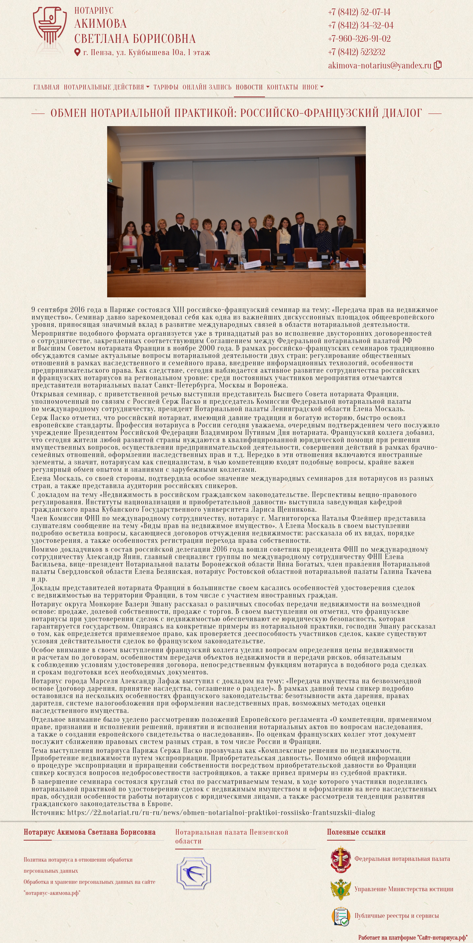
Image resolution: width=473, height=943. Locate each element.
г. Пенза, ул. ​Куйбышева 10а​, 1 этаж (142, 52)
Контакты (282, 87)
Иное (310, 87)
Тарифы (166, 87)
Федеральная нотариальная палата (390, 859)
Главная (46, 87)
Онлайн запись (207, 87)
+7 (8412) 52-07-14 (359, 12)
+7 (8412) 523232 (356, 52)
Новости (249, 87)
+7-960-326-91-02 (359, 39)
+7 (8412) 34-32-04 (361, 26)
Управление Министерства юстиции (392, 889)
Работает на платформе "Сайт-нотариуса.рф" (412, 937)
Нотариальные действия (104, 87)
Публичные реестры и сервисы (385, 916)
